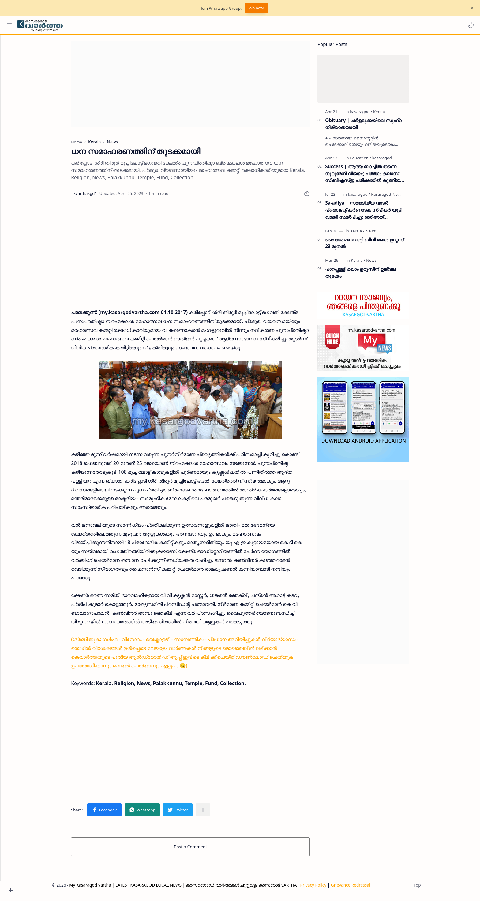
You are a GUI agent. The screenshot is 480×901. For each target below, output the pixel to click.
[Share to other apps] (214, 812)
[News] (382, 233)
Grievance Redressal (362, 888)
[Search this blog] (127, 25)
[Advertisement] (201, 87)
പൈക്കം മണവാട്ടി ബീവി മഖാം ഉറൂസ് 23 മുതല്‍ (375, 245)
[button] (469, 25)
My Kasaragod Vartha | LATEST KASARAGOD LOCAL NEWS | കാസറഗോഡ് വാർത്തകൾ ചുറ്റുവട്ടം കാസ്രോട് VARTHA (194, 888)
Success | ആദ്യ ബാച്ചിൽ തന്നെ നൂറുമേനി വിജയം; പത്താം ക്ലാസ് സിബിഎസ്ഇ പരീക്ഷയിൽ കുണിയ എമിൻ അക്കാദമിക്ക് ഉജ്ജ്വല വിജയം (375, 176)
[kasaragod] (372, 114)
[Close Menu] (470, 8)
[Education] (371, 161)
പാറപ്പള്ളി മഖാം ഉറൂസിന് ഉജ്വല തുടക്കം (371, 275)
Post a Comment (202, 850)
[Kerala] (390, 114)
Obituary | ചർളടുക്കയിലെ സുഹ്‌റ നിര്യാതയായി (374, 126)
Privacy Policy (324, 888)
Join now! (256, 8)
